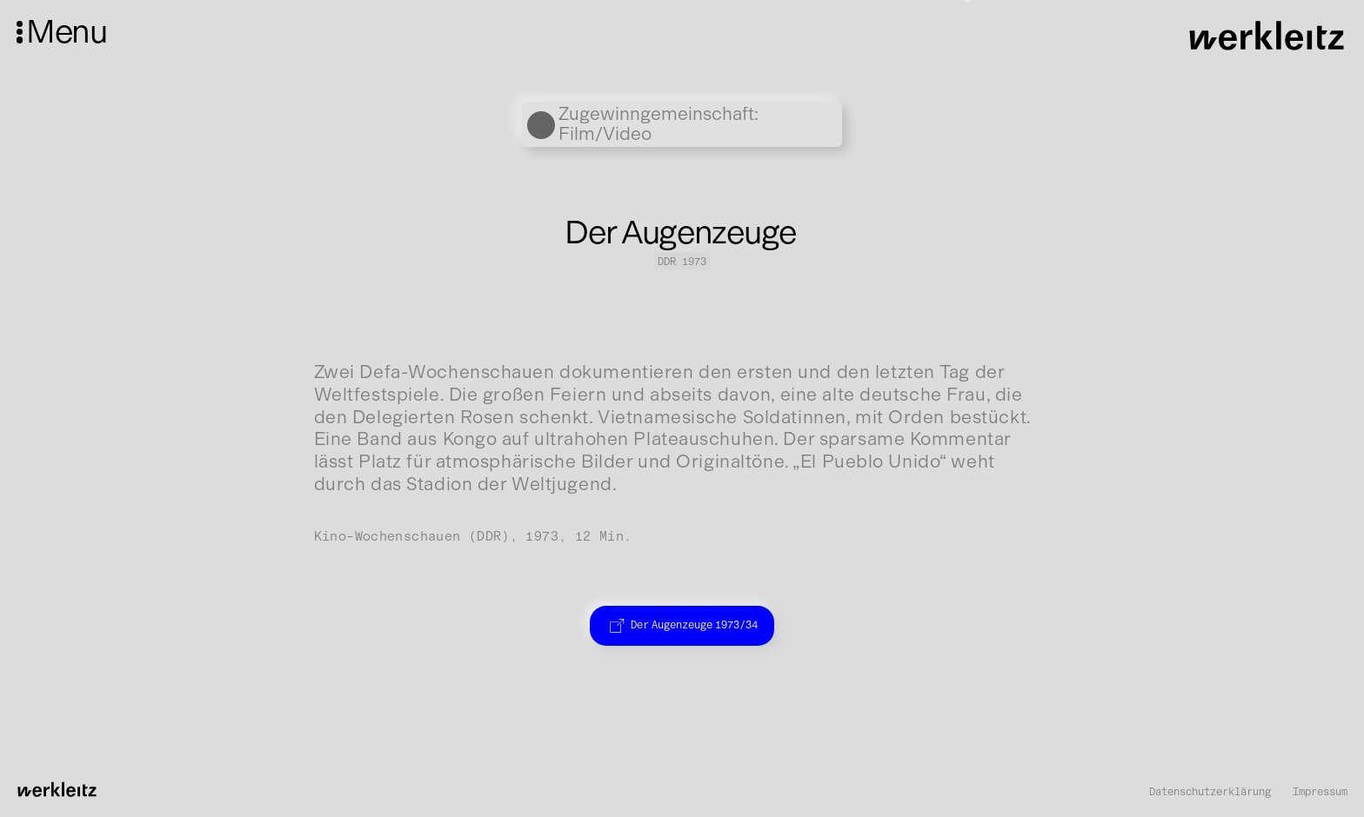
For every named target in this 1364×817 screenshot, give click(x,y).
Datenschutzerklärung (1210, 792)
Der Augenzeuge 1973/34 (682, 624)
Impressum (1320, 792)
